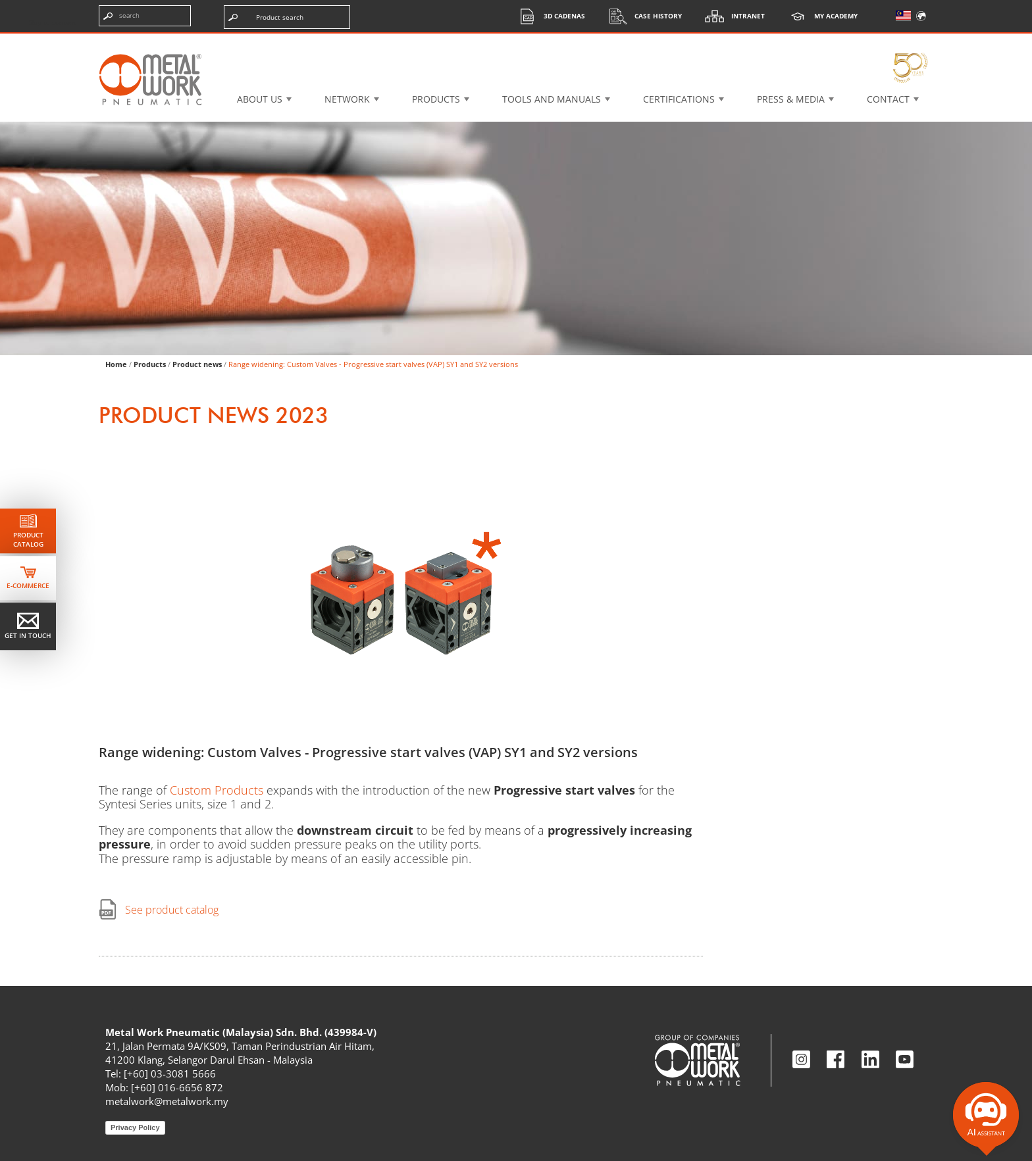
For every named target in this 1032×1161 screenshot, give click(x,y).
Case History (642, 16)
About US (259, 99)
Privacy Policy (135, 1127)
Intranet (731, 16)
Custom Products (216, 790)
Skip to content (52, 22)
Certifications (679, 99)
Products (436, 99)
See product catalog (172, 909)
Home (116, 364)
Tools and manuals (551, 99)
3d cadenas (548, 16)
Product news (197, 364)
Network (347, 99)
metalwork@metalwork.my (166, 1101)
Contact (888, 99)
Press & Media (791, 99)
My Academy (819, 16)
